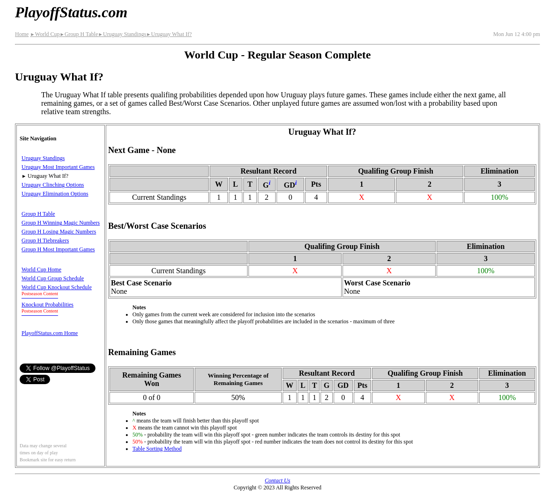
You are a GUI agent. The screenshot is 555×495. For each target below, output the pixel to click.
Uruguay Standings (122, 34)
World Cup (44, 34)
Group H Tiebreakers (45, 240)
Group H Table (78, 34)
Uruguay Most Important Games (58, 167)
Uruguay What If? (169, 34)
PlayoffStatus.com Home (50, 333)
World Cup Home (41, 269)
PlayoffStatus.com (71, 12)
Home (22, 34)
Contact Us (277, 480)
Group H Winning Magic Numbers (61, 222)
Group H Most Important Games (58, 249)
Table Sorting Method (157, 448)
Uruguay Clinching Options (53, 185)
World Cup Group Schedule (53, 278)
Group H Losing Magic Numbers (59, 231)
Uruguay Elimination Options (55, 193)
